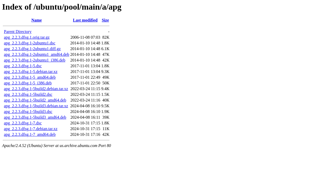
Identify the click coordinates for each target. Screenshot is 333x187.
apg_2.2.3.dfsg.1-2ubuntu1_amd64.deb (36, 54)
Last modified (85, 20)
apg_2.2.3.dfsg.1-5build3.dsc (28, 111)
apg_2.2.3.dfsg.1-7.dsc (23, 123)
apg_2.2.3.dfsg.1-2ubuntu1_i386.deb (34, 60)
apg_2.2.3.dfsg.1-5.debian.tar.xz (30, 71)
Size (105, 20)
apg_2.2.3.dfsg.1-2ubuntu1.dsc (29, 43)
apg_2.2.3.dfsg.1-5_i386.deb (28, 83)
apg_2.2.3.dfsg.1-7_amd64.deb (30, 134)
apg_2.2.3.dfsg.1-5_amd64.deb (30, 77)
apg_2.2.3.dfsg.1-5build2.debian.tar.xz (36, 88)
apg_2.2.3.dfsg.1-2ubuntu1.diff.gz (32, 48)
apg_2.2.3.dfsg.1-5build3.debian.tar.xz (36, 106)
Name (36, 20)
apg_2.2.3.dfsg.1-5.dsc (23, 66)
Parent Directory (17, 31)
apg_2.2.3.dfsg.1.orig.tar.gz (27, 37)
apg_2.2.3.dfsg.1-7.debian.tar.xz (30, 128)
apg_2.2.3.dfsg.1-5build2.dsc (28, 94)
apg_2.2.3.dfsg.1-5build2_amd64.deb (35, 100)
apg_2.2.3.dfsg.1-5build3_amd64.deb (35, 117)
